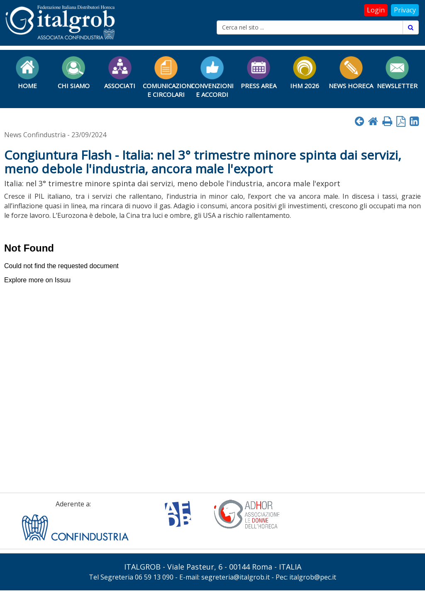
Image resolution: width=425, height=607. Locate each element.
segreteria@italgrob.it (235, 577)
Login (375, 10)
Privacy (405, 10)
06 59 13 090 (154, 577)
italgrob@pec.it (312, 577)
